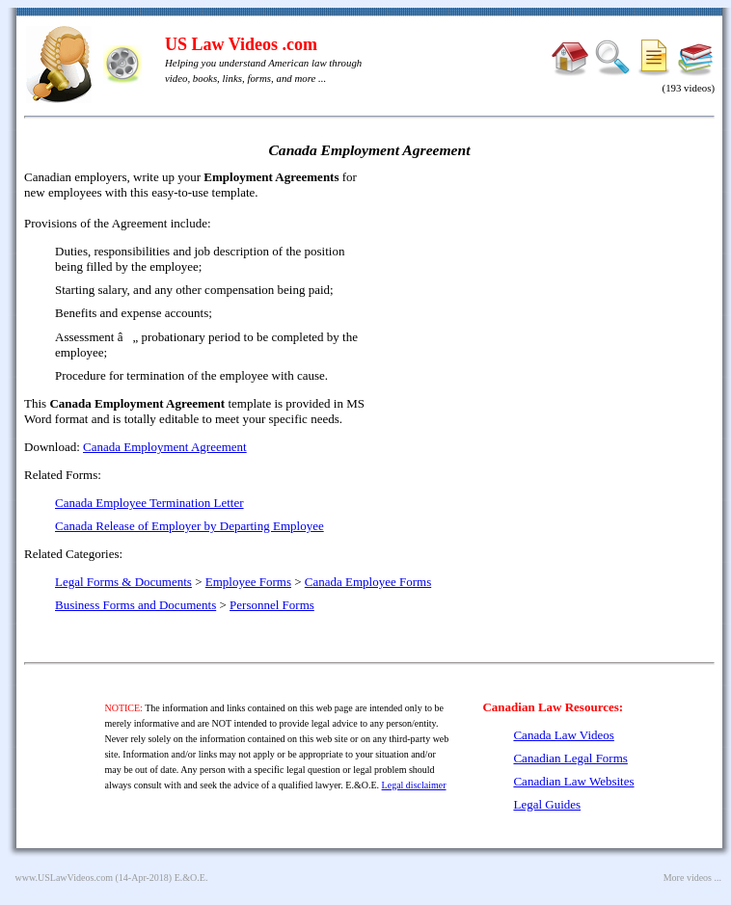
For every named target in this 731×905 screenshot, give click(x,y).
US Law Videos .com (241, 44)
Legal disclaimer (414, 785)
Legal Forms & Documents (123, 581)
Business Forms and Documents (135, 605)
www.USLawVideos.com (64, 877)
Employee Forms (248, 581)
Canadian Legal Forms (570, 758)
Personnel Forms (272, 605)
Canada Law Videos (563, 735)
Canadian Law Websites (573, 781)
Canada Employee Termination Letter (149, 502)
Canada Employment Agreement (165, 446)
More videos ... (692, 877)
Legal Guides (547, 804)
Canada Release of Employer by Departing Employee (189, 526)
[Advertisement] (549, 308)
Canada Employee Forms (368, 581)
